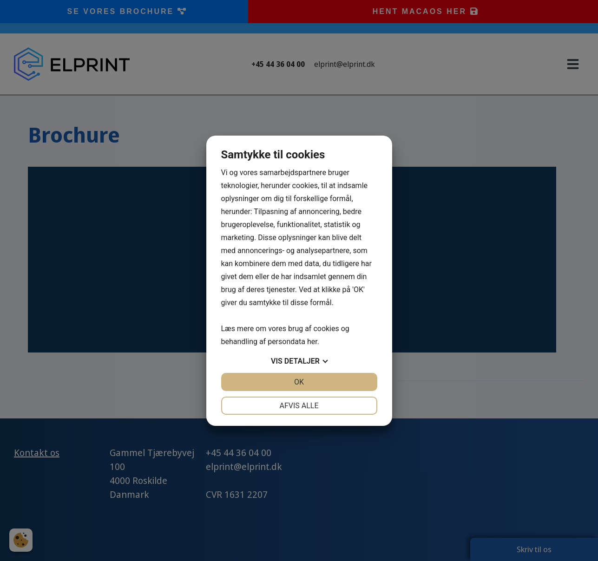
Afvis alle (298, 405)
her (312, 341)
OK (299, 382)
